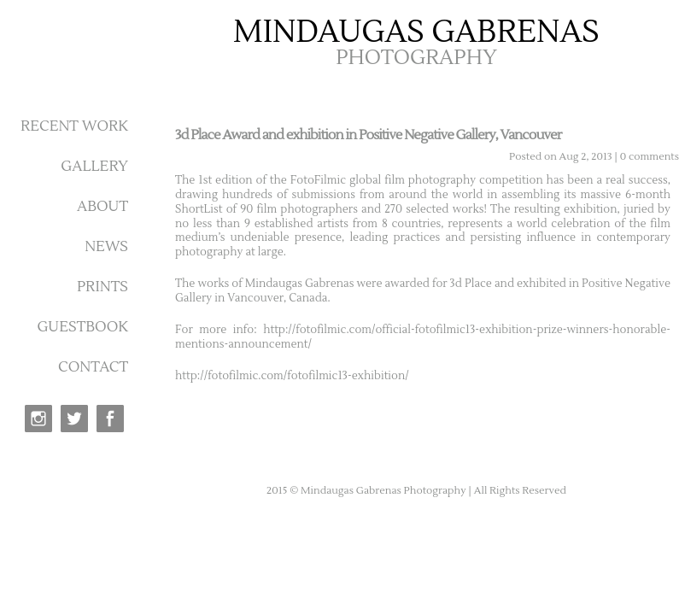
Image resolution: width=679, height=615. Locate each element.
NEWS (106, 246)
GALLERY (94, 166)
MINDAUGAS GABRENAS (416, 32)
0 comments (649, 156)
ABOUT (102, 206)
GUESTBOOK (82, 327)
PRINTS (102, 287)
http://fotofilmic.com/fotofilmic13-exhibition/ (292, 376)
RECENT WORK (74, 126)
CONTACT (93, 367)
